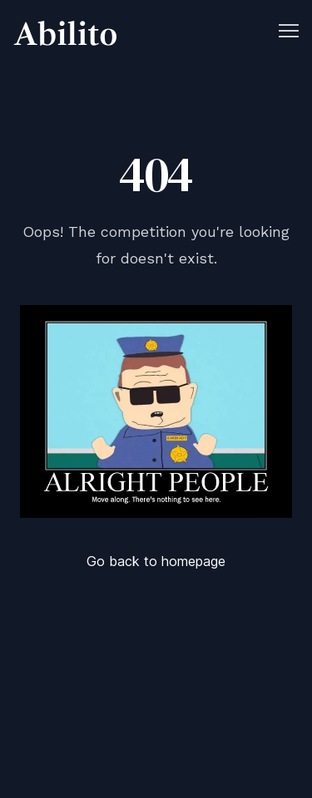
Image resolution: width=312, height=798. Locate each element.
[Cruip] (65, 33)
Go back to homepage (156, 561)
